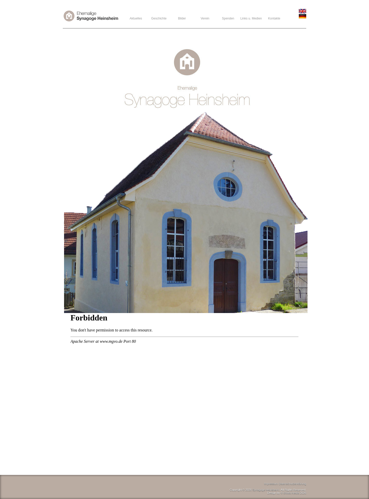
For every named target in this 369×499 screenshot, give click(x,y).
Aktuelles (136, 18)
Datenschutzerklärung (292, 483)
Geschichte (159, 18)
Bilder (182, 18)
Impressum (271, 483)
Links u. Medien (251, 18)
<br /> (184, 392)
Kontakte (274, 18)
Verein (205, 18)
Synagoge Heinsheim (265, 489)
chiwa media (291, 492)
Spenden (228, 18)
